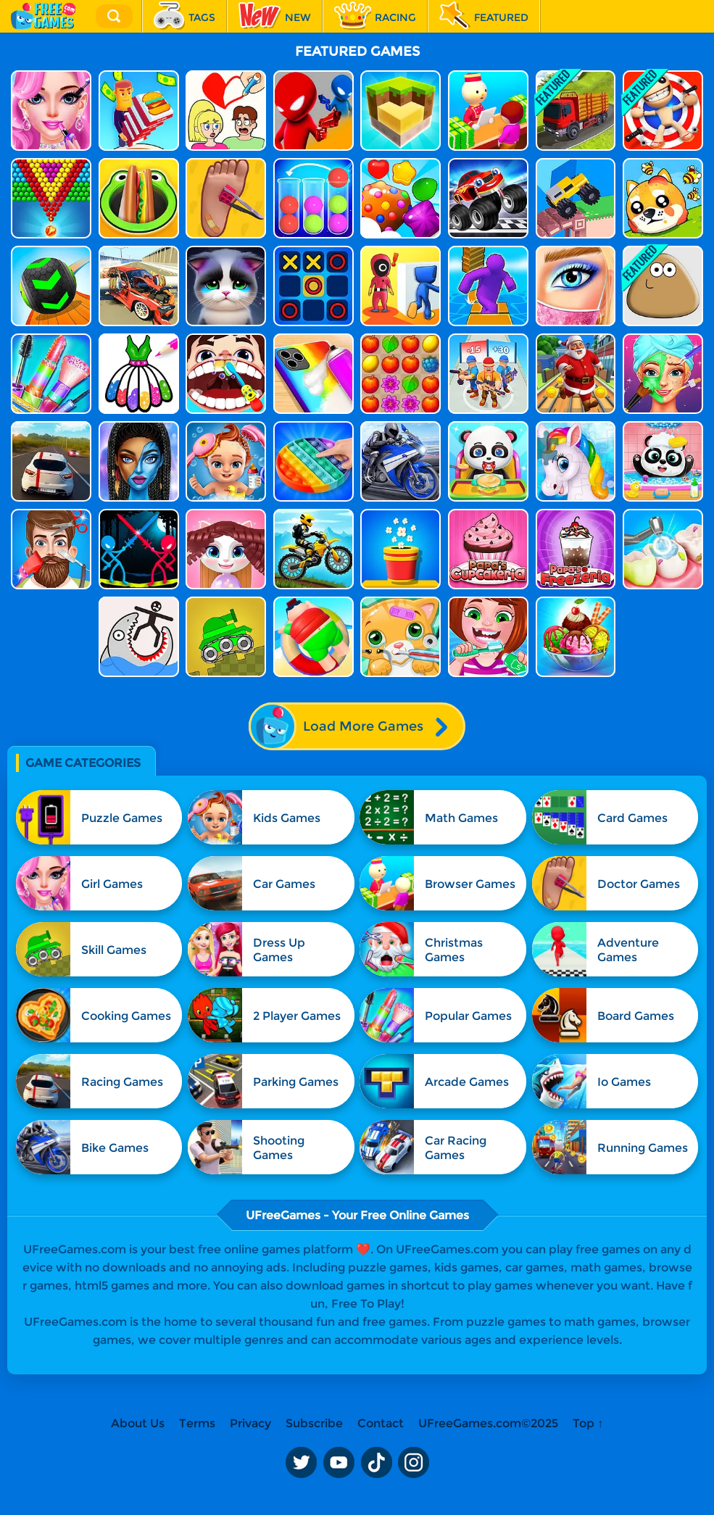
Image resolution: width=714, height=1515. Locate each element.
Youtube (338, 1463)
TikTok (376, 1463)
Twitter (301, 1463)
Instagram (414, 1463)
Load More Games (356, 726)
